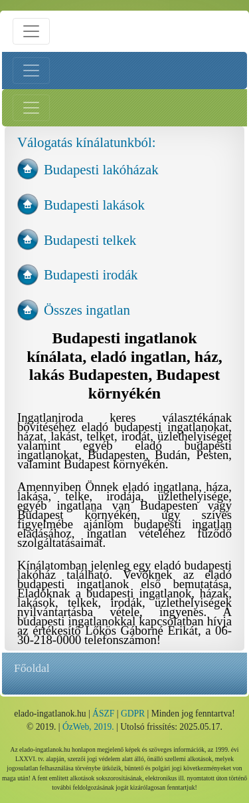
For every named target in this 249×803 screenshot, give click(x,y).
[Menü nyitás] (31, 31)
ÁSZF (103, 714)
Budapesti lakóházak (101, 169)
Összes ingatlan (87, 309)
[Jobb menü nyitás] (31, 107)
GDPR (133, 714)
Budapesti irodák (91, 274)
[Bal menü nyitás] (31, 70)
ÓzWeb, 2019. (88, 727)
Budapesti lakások (94, 204)
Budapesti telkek (90, 239)
